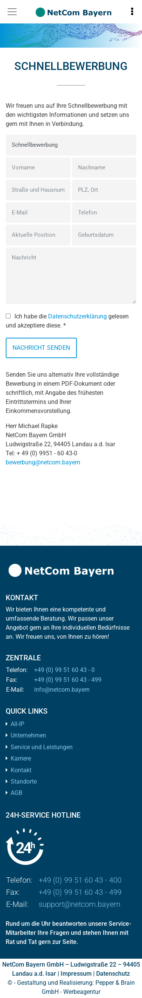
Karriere (21, 758)
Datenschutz (113, 973)
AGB (16, 792)
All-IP (17, 724)
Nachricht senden (41, 347)
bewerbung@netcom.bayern (43, 462)
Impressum (76, 973)
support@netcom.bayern (79, 904)
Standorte (24, 781)
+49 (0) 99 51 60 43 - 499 (67, 679)
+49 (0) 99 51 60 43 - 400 (80, 880)
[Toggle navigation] (12, 11)
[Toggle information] (132, 12)
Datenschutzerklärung (77, 316)
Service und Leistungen (42, 747)
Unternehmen (28, 735)
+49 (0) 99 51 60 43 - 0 (64, 670)
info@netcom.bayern (62, 689)
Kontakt (21, 770)
